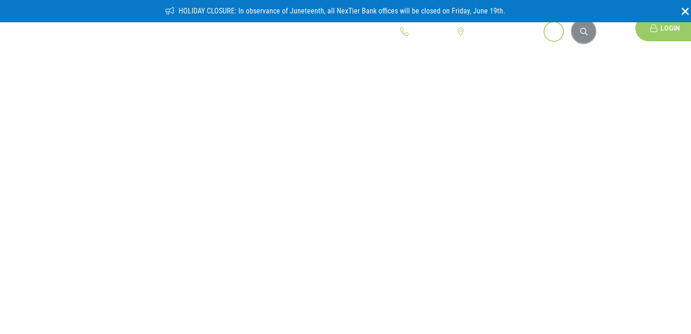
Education (297, 28)
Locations (475, 31)
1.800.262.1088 (426, 31)
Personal (156, 28)
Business (200, 28)
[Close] (681, 11)
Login (665, 28)
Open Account (517, 31)
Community (247, 28)
